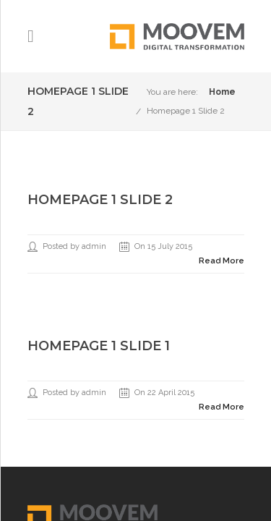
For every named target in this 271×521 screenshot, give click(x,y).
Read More (221, 261)
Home (222, 92)
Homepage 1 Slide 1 (98, 346)
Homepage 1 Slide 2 (186, 111)
